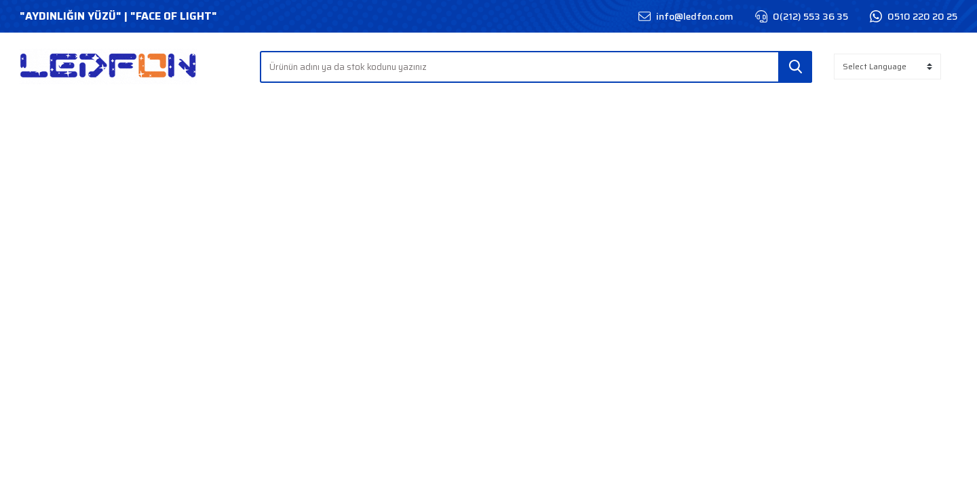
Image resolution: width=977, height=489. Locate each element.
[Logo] (108, 66)
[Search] (536, 67)
